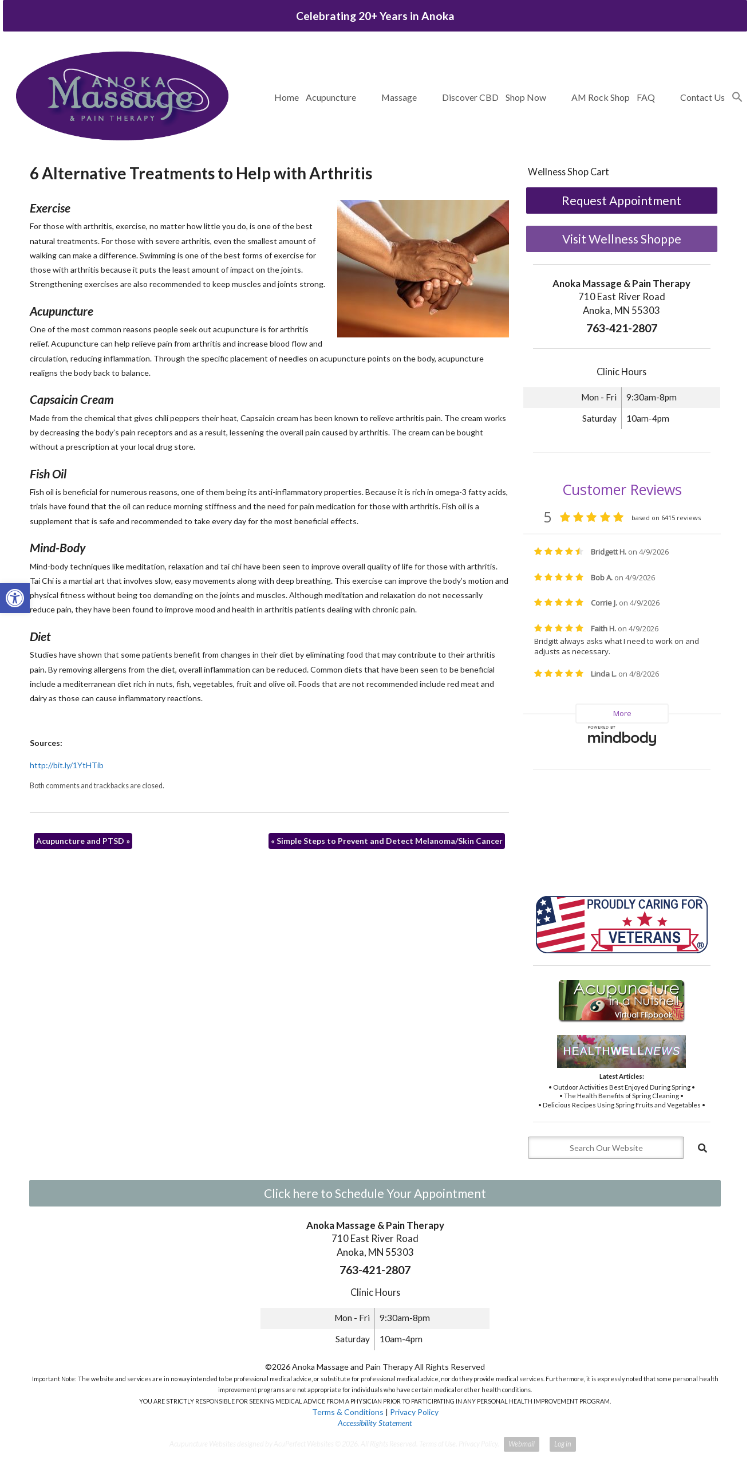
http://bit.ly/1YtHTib (67, 765)
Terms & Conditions (348, 1412)
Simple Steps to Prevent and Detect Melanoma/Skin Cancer (387, 841)
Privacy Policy (414, 1412)
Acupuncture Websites (202, 1444)
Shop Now (526, 97)
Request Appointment (621, 200)
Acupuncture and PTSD (83, 841)
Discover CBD (470, 97)
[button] (737, 97)
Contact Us (702, 97)
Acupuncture (331, 97)
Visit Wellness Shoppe (621, 238)
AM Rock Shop (600, 97)
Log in (562, 1444)
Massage (399, 97)
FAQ (646, 97)
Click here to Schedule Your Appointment (375, 1193)
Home (286, 97)
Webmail (521, 1444)
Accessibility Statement (375, 1423)
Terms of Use (437, 1444)
